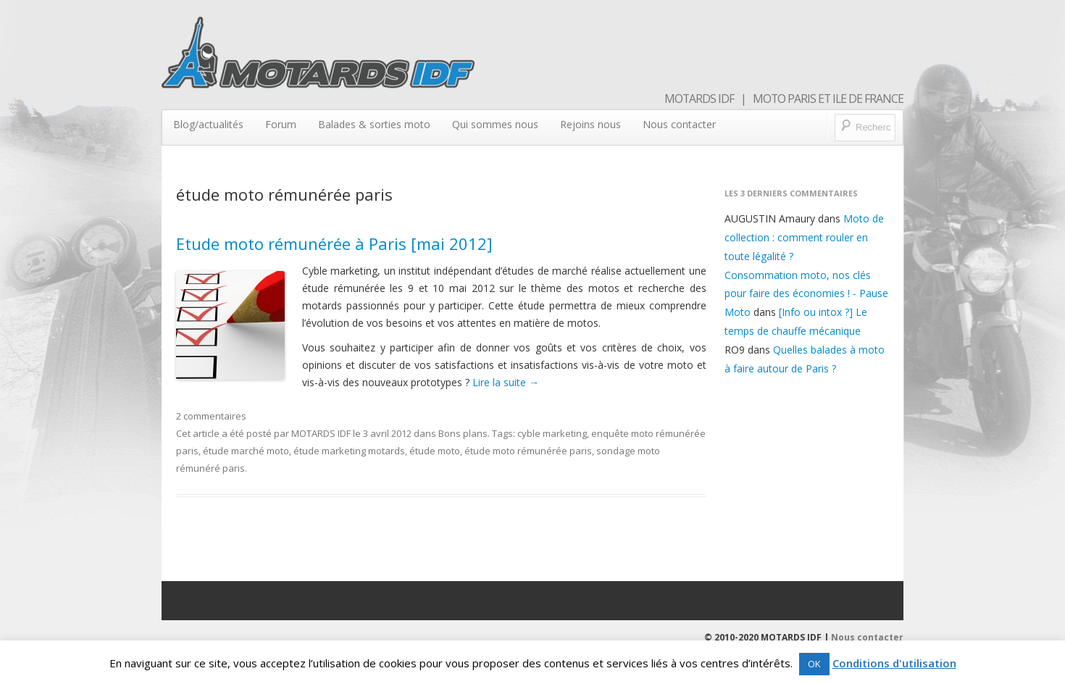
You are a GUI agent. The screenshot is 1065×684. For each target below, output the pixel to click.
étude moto (434, 450)
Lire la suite (505, 382)
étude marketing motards (349, 450)
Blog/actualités (208, 124)
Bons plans (463, 433)
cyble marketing (552, 433)
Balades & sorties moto (374, 124)
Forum (280, 124)
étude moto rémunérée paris (528, 450)
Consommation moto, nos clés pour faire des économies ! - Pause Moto (806, 294)
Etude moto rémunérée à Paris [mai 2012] (334, 243)
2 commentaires (211, 415)
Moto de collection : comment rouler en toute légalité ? (804, 237)
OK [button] (814, 663)
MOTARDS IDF (321, 433)
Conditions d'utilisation (894, 663)
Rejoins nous (590, 124)
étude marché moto (246, 450)
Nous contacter (679, 124)
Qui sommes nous (495, 124)
